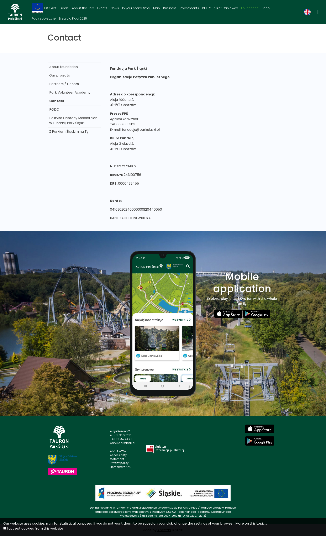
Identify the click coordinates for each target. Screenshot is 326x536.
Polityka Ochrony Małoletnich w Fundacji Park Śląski (73, 120)
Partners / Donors (64, 84)
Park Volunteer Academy (69, 92)
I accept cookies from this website (35, 528)
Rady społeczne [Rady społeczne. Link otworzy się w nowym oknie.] (44, 18)
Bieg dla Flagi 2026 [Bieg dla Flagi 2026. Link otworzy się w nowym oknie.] (73, 18)
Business (170, 8)
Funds (64, 8)
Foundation (249, 8)
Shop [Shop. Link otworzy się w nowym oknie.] (266, 8)
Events (102, 8)
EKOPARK (44, 8)
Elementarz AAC (120, 467)
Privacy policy (119, 463)
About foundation (63, 66)
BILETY (206, 8)
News (115, 8)
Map (156, 8)
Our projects (59, 75)
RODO (54, 109)
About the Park (83, 8)
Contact (56, 101)
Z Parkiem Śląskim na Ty (69, 131)
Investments (189, 8)
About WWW (118, 451)
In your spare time (136, 8)
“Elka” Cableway (226, 8)
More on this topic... (251, 523)
